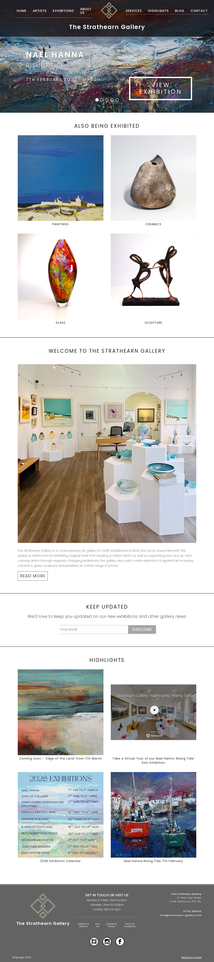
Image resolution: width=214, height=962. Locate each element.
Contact (199, 11)
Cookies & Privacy (111, 925)
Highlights (158, 11)
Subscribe (142, 629)
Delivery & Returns (83, 925)
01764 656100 (192, 911)
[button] (97, 99)
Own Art (97, 925)
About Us (86, 11)
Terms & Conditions (130, 925)
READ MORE (32, 576)
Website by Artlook (191, 957)
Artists (40, 11)
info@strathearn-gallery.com (180, 915)
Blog (179, 11)
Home (21, 11)
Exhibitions (63, 11)
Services (134, 11)
